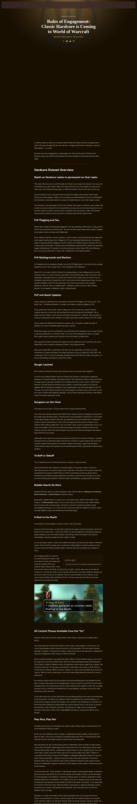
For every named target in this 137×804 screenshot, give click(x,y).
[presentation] (9, 5)
